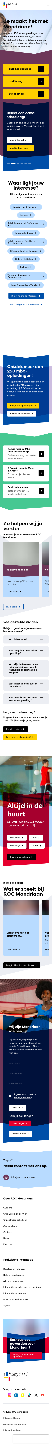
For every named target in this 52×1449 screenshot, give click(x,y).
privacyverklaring (22, 1097)
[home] (10, 5)
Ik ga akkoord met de (24, 1096)
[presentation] (31, 1439)
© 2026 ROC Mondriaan (15, 1411)
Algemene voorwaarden (14, 1424)
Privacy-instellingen (12, 1430)
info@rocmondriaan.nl (19, 1177)
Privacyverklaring (11, 1418)
